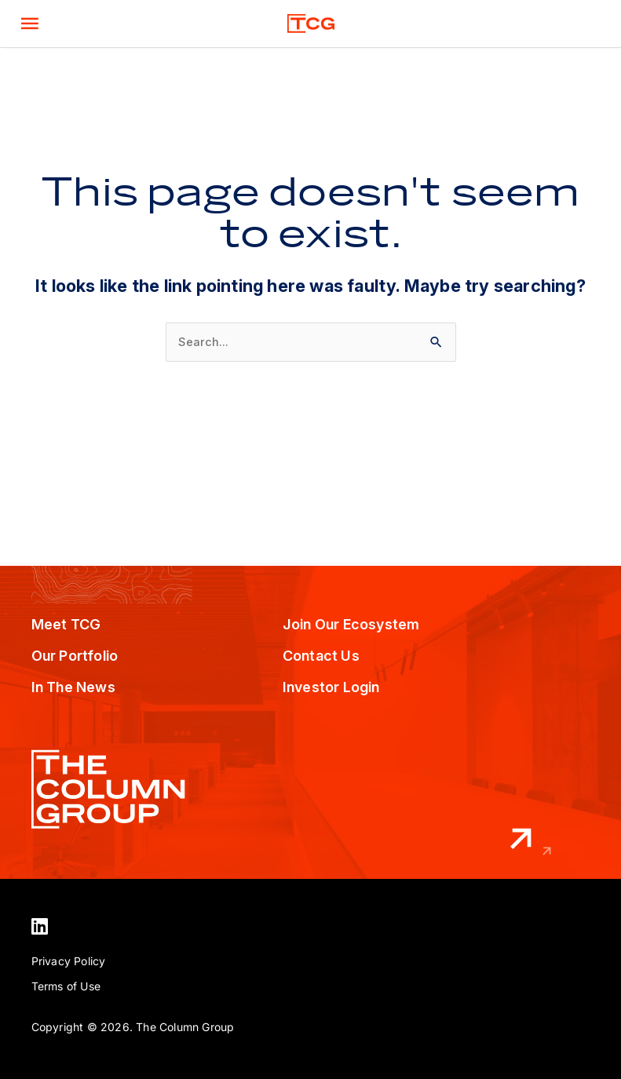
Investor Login (331, 687)
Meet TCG (66, 624)
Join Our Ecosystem (351, 624)
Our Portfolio (75, 655)
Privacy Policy (68, 961)
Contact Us (321, 655)
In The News (73, 687)
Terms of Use (65, 986)
